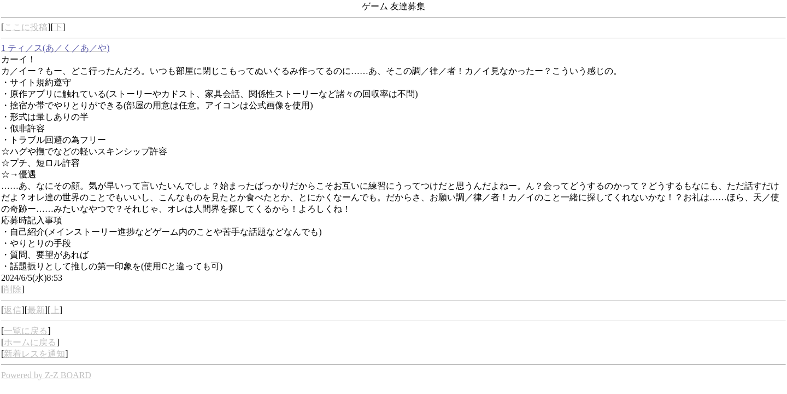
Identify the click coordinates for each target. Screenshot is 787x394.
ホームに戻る (30, 342)
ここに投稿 (26, 27)
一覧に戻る (26, 330)
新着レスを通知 (34, 353)
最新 (36, 310)
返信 (12, 310)
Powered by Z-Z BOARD (46, 375)
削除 (12, 289)
